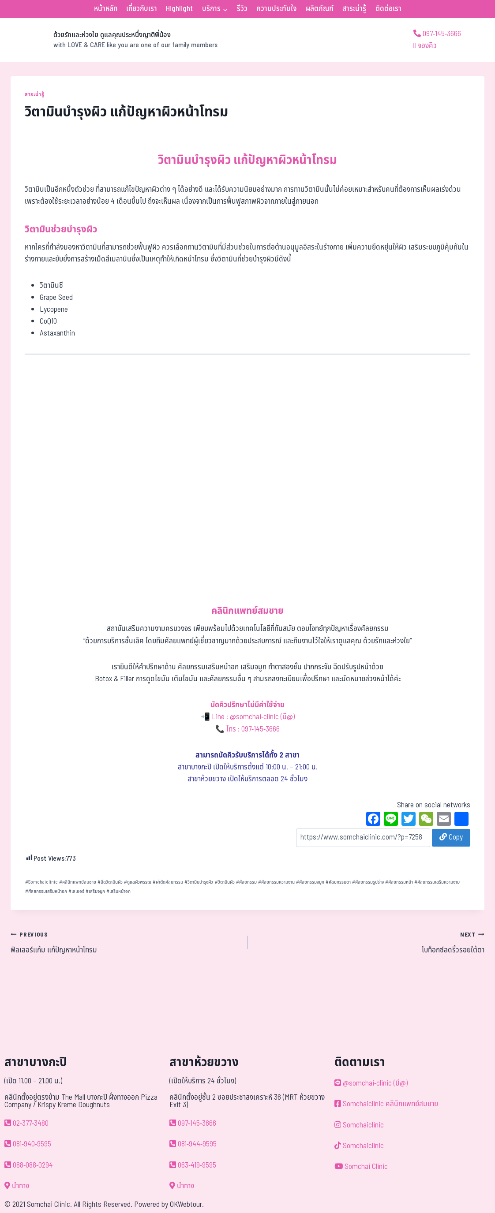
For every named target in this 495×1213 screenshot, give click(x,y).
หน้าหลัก (105, 9)
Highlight (179, 9)
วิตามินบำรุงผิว (198, 882)
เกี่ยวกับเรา (141, 9)
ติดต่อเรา (388, 9)
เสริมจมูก (95, 891)
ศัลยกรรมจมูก (310, 882)
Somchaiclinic (41, 882)
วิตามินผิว (225, 882)
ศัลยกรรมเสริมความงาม (437, 882)
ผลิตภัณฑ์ (320, 9)
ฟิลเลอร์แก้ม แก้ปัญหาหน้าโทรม (125, 942)
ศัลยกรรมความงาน (276, 882)
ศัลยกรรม (246, 882)
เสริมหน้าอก (118, 891)
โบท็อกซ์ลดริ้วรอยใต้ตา (369, 942)
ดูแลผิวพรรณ (137, 882)
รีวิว (242, 9)
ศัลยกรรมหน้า (399, 882)
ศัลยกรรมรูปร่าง (368, 882)
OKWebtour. (187, 1204)
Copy (451, 837)
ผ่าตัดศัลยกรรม (168, 882)
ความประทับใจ (276, 9)
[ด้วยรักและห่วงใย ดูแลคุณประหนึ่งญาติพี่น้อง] (114, 40)
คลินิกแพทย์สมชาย (77, 882)
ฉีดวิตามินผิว (110, 882)
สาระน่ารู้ (354, 9)
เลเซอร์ (76, 891)
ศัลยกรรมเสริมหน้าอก (46, 891)
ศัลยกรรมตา (338, 882)
